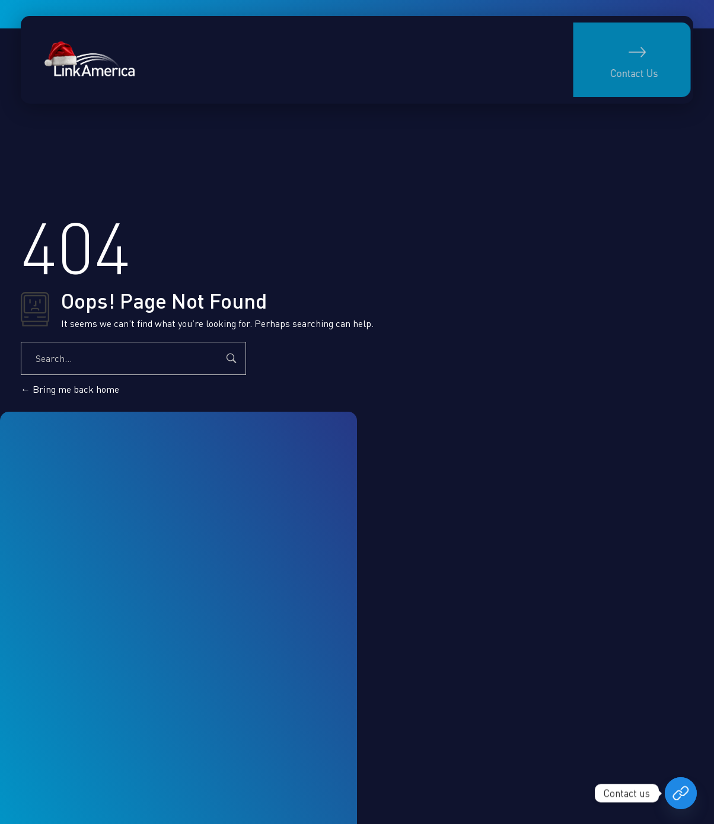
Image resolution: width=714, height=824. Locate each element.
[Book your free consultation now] (681, 793)
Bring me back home (70, 389)
